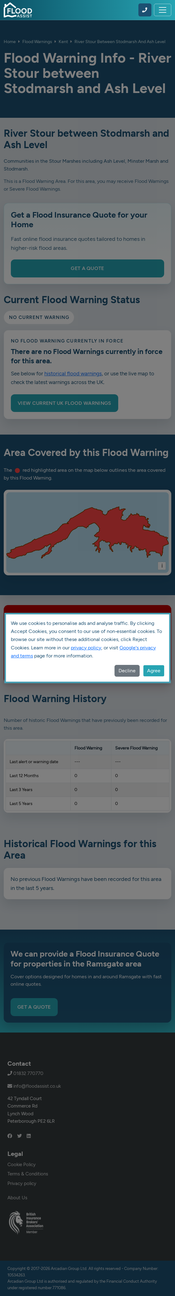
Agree (153, 671)
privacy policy (86, 648)
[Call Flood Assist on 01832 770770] (144, 9)
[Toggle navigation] (162, 10)
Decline (127, 671)
